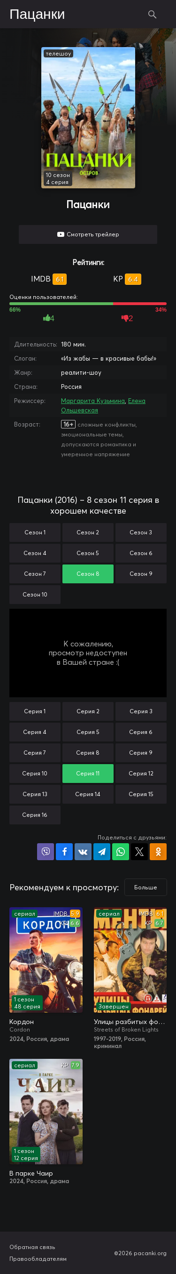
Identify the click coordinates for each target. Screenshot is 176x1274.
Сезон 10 (35, 594)
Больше (145, 887)
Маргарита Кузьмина (93, 400)
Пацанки (37, 15)
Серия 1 (35, 711)
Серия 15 (141, 794)
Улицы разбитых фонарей (130, 1021)
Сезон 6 (141, 552)
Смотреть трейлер (93, 234)
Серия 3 (141, 711)
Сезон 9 (141, 573)
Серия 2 (88, 711)
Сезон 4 (34, 552)
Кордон (21, 1021)
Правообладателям (38, 1258)
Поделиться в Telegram (101, 851)
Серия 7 (34, 752)
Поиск (152, 14)
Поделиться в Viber (45, 851)
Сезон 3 (141, 532)
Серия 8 (87, 752)
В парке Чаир (31, 1173)
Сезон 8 (88, 573)
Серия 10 (34, 773)
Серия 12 (141, 773)
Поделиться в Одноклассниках (158, 851)
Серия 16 (34, 814)
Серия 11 (87, 773)
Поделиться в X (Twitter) (139, 851)
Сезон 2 (88, 532)
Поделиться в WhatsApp (120, 851)
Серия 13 (35, 794)
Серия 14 (87, 794)
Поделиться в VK (83, 851)
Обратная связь (32, 1246)
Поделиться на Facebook (64, 851)
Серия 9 (141, 752)
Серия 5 (88, 731)
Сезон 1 (35, 532)
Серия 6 (141, 731)
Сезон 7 (35, 573)
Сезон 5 (88, 552)
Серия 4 (34, 731)
